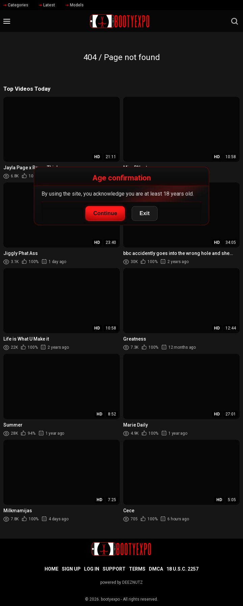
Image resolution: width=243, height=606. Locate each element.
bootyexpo (110, 599)
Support (114, 569)
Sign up (71, 569)
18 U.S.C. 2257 (182, 569)
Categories (15, 5)
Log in (91, 569)
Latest (47, 5)
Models (74, 5)
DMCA (156, 569)
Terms (137, 569)
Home (51, 569)
